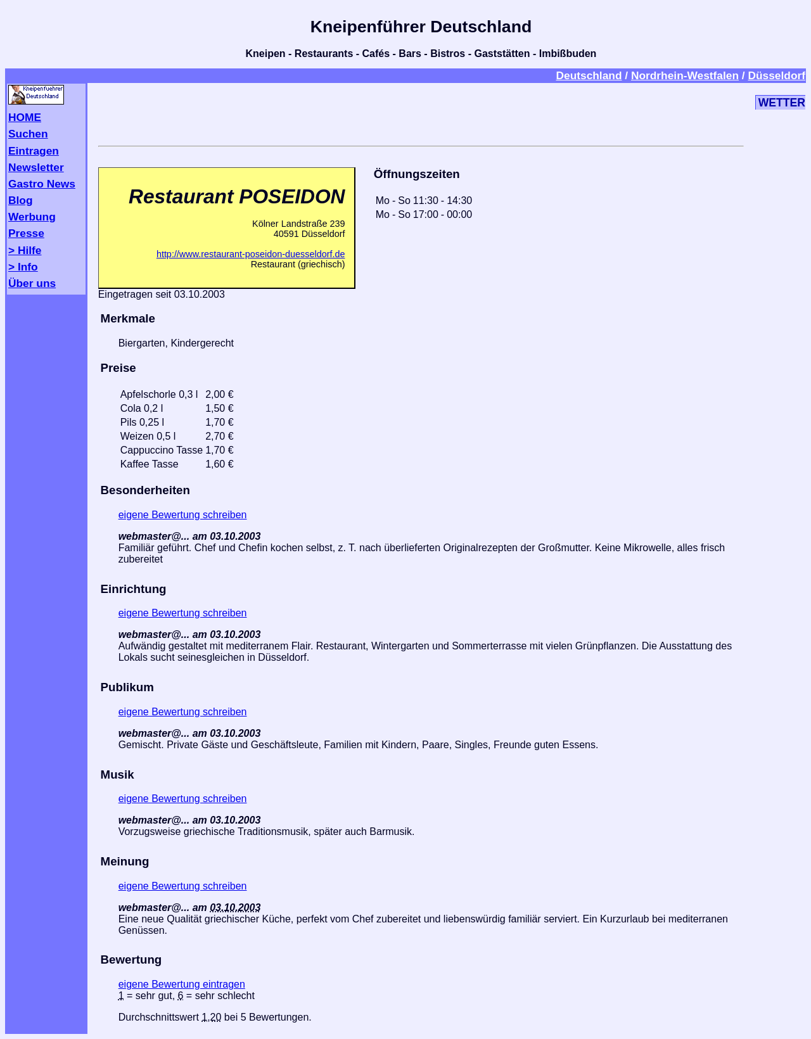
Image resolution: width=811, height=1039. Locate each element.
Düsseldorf (776, 75)
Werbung (32, 216)
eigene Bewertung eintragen (181, 984)
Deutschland (589, 75)
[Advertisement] (420, 112)
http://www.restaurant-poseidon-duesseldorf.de (250, 254)
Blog (20, 200)
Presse (26, 233)
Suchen (28, 133)
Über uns (32, 283)
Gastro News (41, 183)
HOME (24, 117)
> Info (23, 266)
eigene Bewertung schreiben (182, 514)
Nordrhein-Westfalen (685, 75)
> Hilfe (24, 250)
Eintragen (33, 150)
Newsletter (36, 167)
